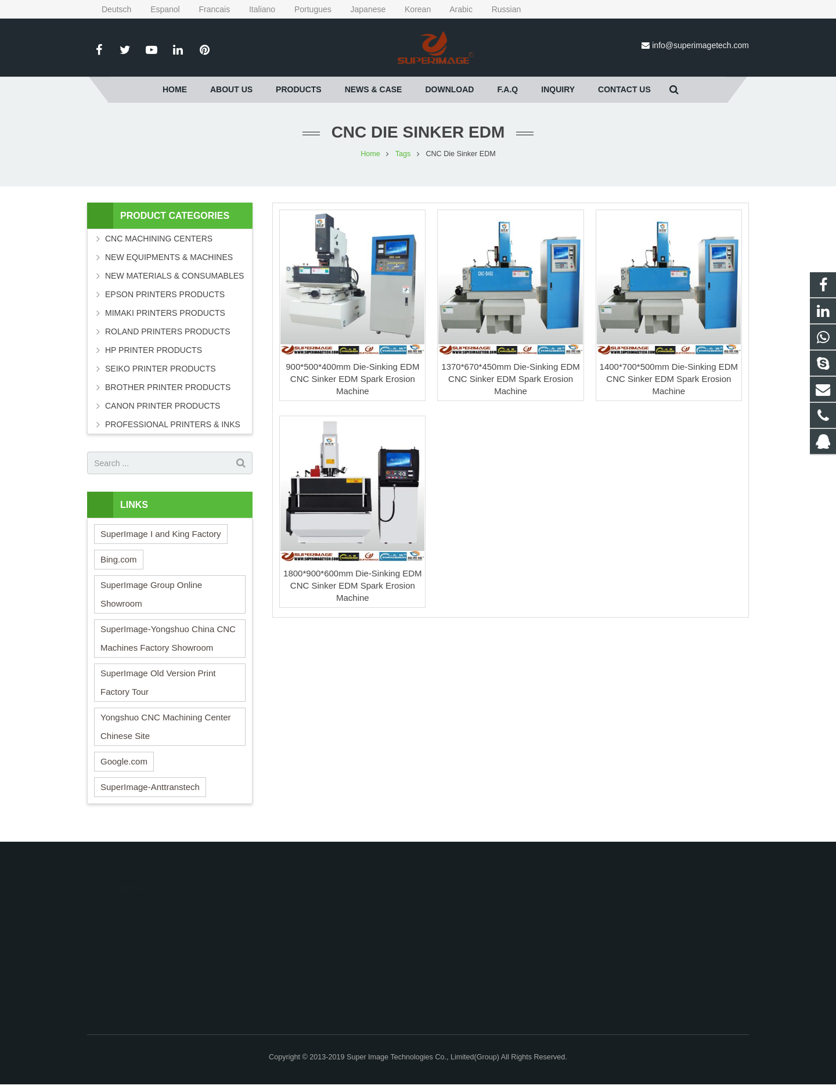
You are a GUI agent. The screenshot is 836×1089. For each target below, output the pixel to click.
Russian (498, 9)
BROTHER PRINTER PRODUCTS (167, 387)
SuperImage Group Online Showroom (151, 594)
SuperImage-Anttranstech (150, 787)
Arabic (454, 9)
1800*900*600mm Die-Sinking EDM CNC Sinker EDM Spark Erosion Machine (352, 585)
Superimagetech (465, 977)
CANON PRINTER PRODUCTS (162, 405)
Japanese (361, 9)
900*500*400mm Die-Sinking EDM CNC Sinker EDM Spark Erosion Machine (352, 379)
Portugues (306, 9)
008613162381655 (469, 926)
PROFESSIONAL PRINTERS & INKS (172, 424)
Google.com (123, 761)
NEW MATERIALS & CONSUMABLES (174, 275)
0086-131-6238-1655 (472, 943)
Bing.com (118, 559)
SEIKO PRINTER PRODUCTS (160, 368)
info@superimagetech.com (700, 45)
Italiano (255, 9)
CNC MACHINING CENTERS (158, 238)
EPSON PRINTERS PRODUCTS (165, 294)
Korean (410, 9)
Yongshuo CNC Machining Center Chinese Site (165, 726)
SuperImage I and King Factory (160, 534)
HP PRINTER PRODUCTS (153, 350)
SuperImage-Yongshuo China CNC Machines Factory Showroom (168, 638)
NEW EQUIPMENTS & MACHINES (169, 257)
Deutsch (110, 9)
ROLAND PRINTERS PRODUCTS (167, 331)
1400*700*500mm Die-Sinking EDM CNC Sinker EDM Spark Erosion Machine (669, 379)
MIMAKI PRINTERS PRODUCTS (165, 313)
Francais (207, 9)
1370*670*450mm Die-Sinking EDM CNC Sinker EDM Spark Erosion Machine (510, 379)
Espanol (158, 9)
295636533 (458, 910)
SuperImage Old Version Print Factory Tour (157, 682)
